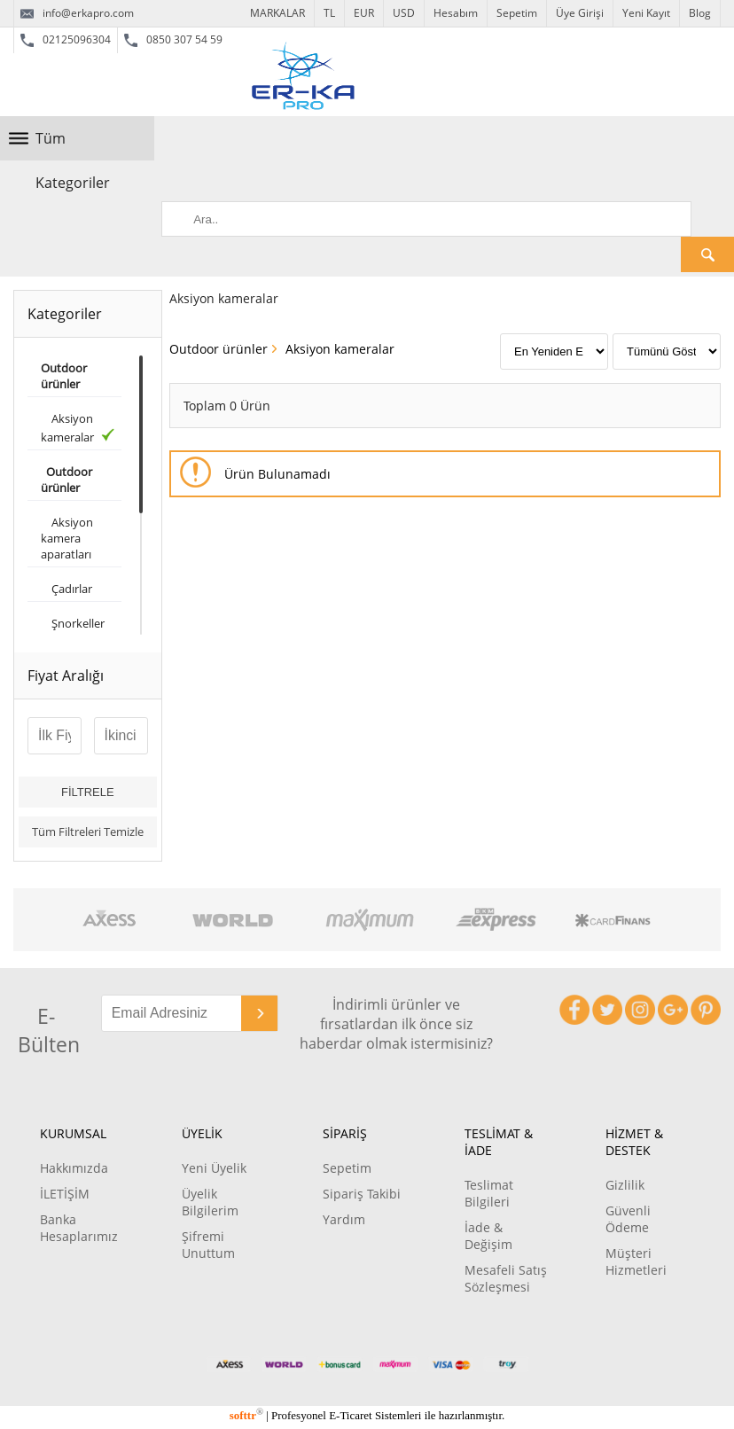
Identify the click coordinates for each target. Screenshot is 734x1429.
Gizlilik (624, 1184)
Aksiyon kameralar (77, 427)
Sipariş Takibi (362, 1193)
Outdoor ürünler (218, 348)
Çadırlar (66, 589)
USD (404, 13)
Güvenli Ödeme (628, 1219)
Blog (700, 13)
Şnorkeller (73, 623)
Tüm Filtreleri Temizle (88, 831)
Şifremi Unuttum (208, 1244)
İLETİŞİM (65, 1193)
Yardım (344, 1219)
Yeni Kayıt (646, 13)
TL (329, 13)
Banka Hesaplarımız (79, 1228)
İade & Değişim (488, 1236)
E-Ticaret (350, 1415)
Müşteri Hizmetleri (636, 1261)
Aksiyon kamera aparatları (67, 538)
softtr (246, 1415)
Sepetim (516, 13)
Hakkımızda (74, 1168)
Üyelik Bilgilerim (210, 1202)
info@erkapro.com (77, 13)
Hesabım (455, 13)
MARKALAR (277, 13)
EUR (364, 13)
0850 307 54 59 (173, 40)
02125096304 (65, 40)
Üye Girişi (580, 13)
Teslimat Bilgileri (489, 1193)
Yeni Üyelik (214, 1168)
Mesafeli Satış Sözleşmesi (506, 1278)
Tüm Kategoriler (72, 144)
